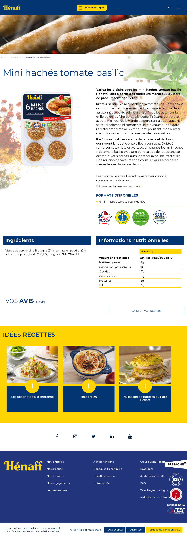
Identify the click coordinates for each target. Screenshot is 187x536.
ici (140, 186)
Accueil (3, 57)
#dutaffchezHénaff (152, 468)
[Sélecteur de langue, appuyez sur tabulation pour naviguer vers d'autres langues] (169, 7)
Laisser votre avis (161, 300)
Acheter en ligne (94, 7)
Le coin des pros (58, 482)
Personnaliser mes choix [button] (85, 529)
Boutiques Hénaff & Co (108, 461)
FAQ (143, 475)
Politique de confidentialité (158, 489)
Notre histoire (56, 454)
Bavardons (147, 461)
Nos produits (55, 461)
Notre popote (56, 468)
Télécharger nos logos (155, 482)
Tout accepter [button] (114, 529)
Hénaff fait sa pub (105, 468)
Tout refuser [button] (136, 529)
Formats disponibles (117, 195)
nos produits (16, 57)
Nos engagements (59, 475)
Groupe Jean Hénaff (153, 454)
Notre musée (102, 475)
